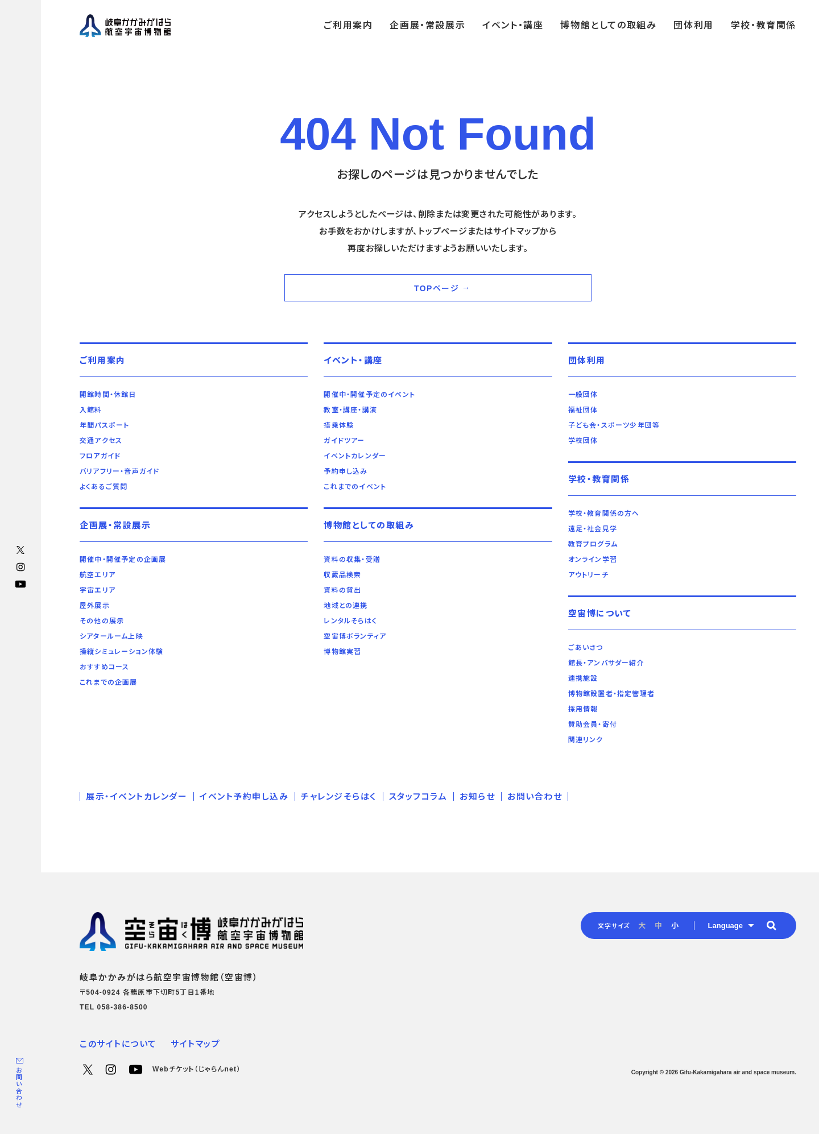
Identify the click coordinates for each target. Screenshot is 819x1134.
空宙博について (600, 613)
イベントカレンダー (355, 456)
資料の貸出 (342, 590)
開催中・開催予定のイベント (369, 395)
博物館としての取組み (369, 525)
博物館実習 (342, 652)
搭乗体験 (339, 425)
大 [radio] (642, 925)
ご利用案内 (103, 360)
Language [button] (725, 925)
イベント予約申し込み (244, 796)
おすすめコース (104, 667)
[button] (771, 925)
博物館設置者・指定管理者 (611, 694)
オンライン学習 (592, 560)
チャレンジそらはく (339, 796)
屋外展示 (95, 606)
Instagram (20, 567)
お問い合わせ (18, 1087)
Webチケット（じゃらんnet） (196, 1069)
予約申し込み (345, 471)
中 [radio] (658, 925)
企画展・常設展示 (115, 525)
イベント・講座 (353, 360)
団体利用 (587, 360)
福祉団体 (583, 410)
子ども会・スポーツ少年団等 (614, 425)
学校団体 (583, 441)
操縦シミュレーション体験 (121, 652)
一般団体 (583, 395)
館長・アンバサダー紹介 (606, 663)
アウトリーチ (588, 575)
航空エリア (97, 575)
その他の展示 (102, 621)
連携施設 (583, 678)
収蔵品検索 (342, 575)
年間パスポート (104, 425)
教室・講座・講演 (350, 410)
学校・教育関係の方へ (604, 514)
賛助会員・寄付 (592, 725)
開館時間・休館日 (108, 395)
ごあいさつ (585, 648)
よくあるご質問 (103, 487)
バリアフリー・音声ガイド (119, 471)
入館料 (91, 410)
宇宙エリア (97, 590)
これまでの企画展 (109, 682)
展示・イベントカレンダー (136, 796)
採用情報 (583, 709)
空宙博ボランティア (355, 636)
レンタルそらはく (350, 621)
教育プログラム (593, 544)
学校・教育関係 (599, 479)
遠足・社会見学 (592, 529)
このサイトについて (118, 1044)
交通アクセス (101, 441)
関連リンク (585, 740)
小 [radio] (675, 925)
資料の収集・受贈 (352, 560)
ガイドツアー (344, 441)
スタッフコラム (418, 796)
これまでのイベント (355, 487)
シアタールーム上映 (111, 636)
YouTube (20, 584)
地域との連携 (345, 606)
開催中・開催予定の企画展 (123, 560)
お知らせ (477, 796)
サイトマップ (195, 1044)
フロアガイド (100, 456)
